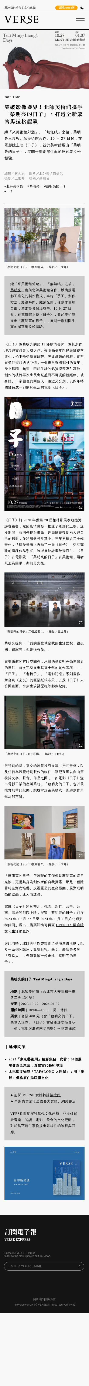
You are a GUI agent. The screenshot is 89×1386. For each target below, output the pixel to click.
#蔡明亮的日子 (55, 186)
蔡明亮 (15, 290)
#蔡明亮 (34, 186)
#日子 (8, 191)
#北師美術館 (13, 186)
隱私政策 (50, 1299)
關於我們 (38, 1299)
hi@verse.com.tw (23, 1304)
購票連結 (68, 1028)
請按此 (55, 1095)
